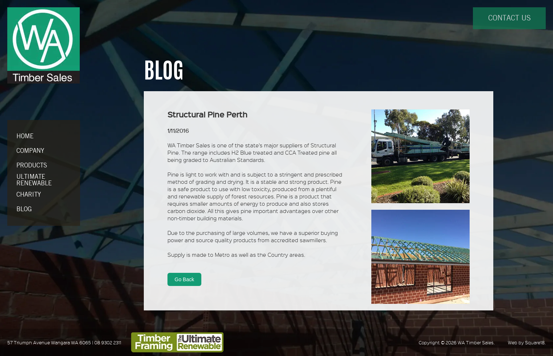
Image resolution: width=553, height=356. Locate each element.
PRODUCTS (31, 165)
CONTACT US (509, 18)
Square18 (535, 342)
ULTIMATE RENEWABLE (34, 180)
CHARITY (28, 194)
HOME (24, 136)
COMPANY (30, 151)
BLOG (24, 209)
